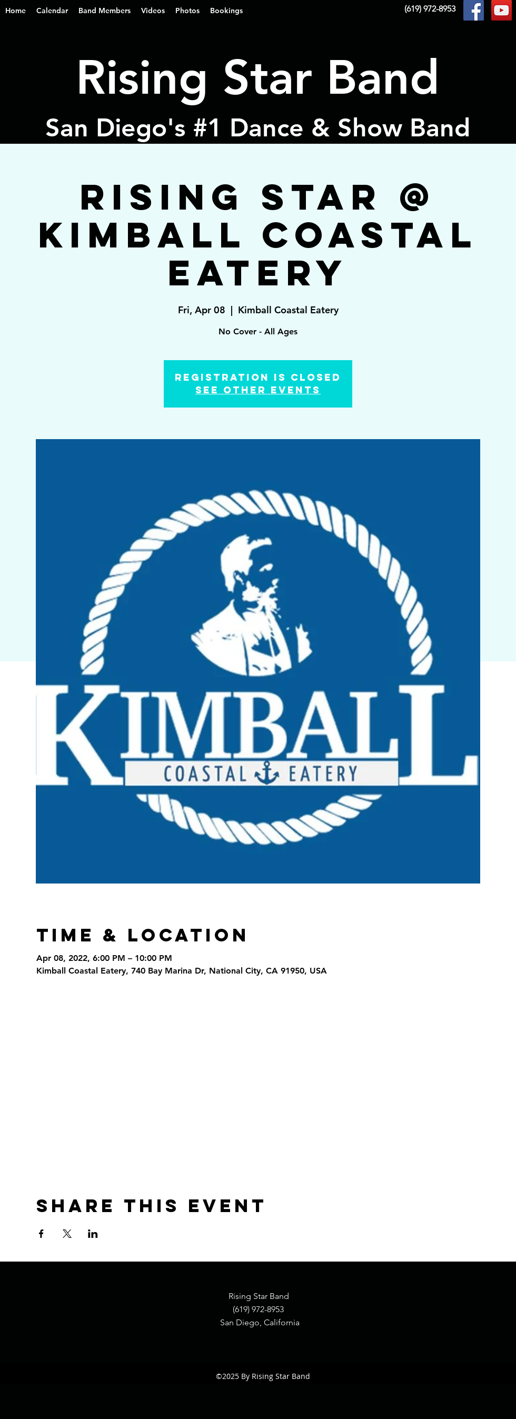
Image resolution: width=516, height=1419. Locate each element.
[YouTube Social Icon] (501, 10)
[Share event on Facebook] (41, 1233)
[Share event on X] (67, 1233)
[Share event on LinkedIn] (93, 1233)
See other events (258, 390)
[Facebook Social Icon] (473, 10)
